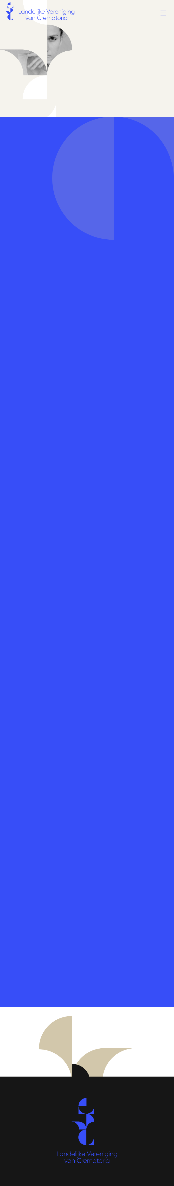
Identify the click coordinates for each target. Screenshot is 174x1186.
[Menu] (163, 13)
